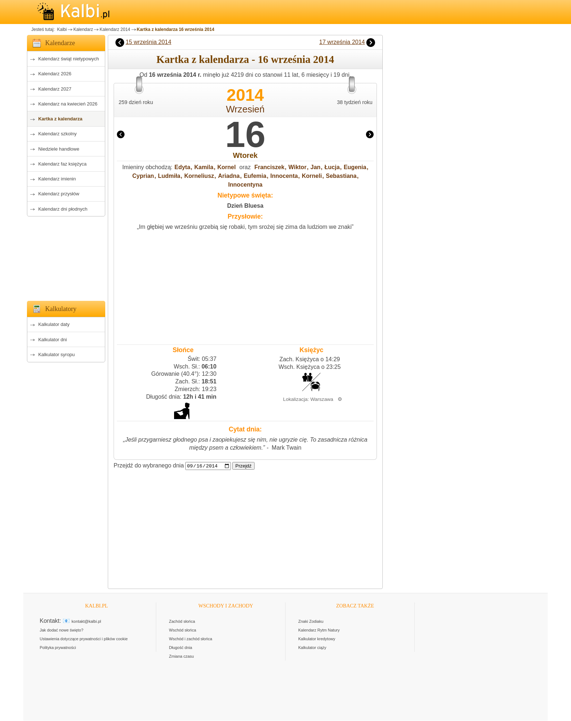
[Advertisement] (66, 256)
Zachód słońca (182, 622)
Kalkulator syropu (56, 354)
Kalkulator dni (52, 339)
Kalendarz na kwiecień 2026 (68, 104)
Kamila (203, 167)
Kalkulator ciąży (312, 648)
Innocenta (284, 176)
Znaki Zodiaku (310, 622)
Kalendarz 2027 (54, 89)
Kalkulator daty (54, 324)
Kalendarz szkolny (57, 133)
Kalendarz (83, 29)
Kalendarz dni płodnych (62, 209)
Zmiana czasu (181, 656)
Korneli (312, 176)
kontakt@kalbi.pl (86, 622)
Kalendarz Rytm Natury (319, 630)
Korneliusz (199, 176)
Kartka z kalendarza (60, 119)
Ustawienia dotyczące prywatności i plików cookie (84, 639)
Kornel (226, 167)
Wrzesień (245, 109)
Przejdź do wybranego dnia (149, 466)
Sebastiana (341, 176)
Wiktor (297, 167)
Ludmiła (169, 176)
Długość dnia (180, 648)
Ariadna (229, 176)
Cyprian (143, 176)
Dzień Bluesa (245, 206)
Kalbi (61, 29)
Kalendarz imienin (57, 179)
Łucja (332, 167)
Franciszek (269, 167)
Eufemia (255, 176)
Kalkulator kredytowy (316, 639)
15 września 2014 (148, 42)
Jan (316, 167)
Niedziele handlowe (58, 149)
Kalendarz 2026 (54, 73)
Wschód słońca (182, 630)
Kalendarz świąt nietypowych (68, 58)
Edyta (182, 167)
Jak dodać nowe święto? (61, 630)
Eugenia (355, 167)
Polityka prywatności (58, 648)
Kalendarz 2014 (114, 29)
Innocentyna (245, 185)
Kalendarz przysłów (58, 193)
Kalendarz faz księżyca (62, 164)
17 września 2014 (342, 42)
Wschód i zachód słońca (190, 639)
